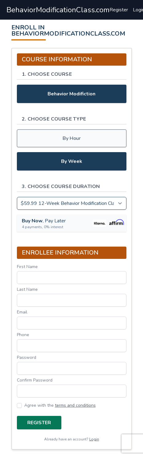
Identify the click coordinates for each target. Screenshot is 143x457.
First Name (27, 267)
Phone (23, 335)
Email (22, 312)
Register (119, 9)
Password (26, 357)
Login (94, 439)
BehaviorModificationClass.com (58, 10)
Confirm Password (34, 380)
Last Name (27, 289)
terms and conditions (75, 405)
